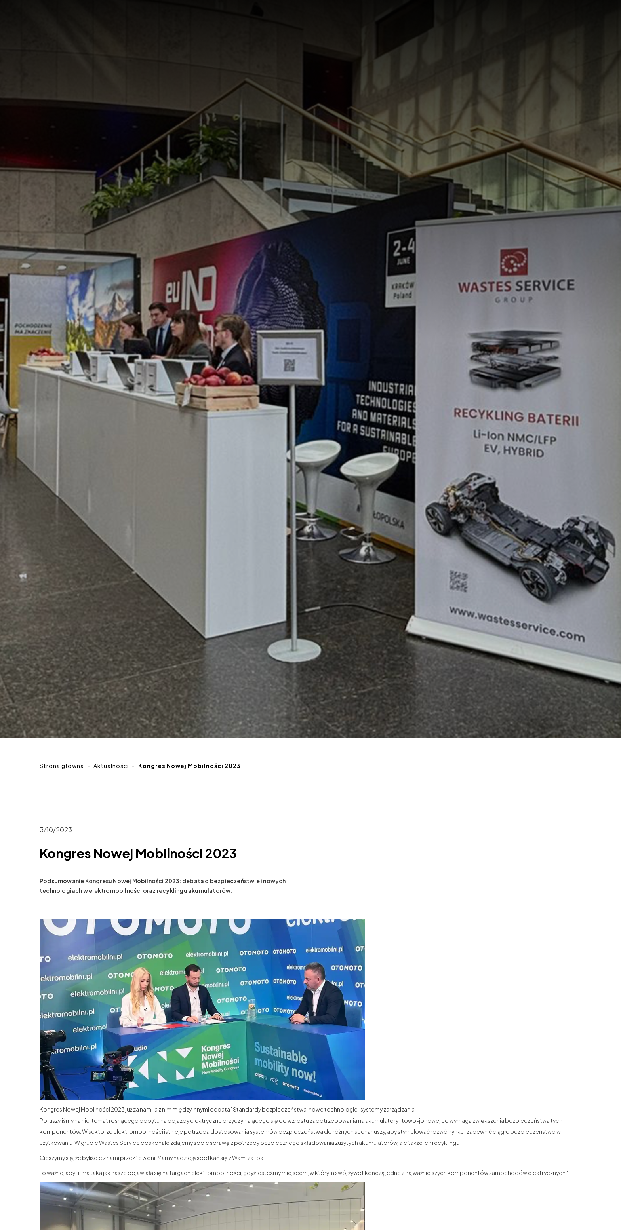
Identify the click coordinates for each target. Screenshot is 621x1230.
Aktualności (111, 765)
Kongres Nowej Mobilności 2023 (189, 765)
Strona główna (62, 765)
